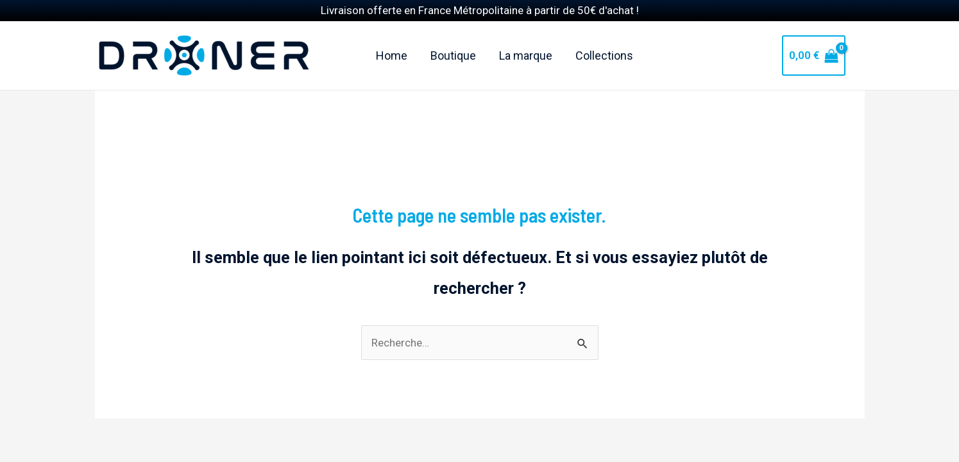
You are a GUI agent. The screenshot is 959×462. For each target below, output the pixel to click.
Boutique (453, 39)
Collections (604, 39)
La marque (525, 39)
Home (391, 39)
